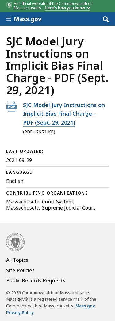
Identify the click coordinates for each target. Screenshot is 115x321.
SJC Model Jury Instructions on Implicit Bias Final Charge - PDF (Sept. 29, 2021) (64, 113)
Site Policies (20, 270)
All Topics (17, 260)
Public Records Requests (35, 280)
